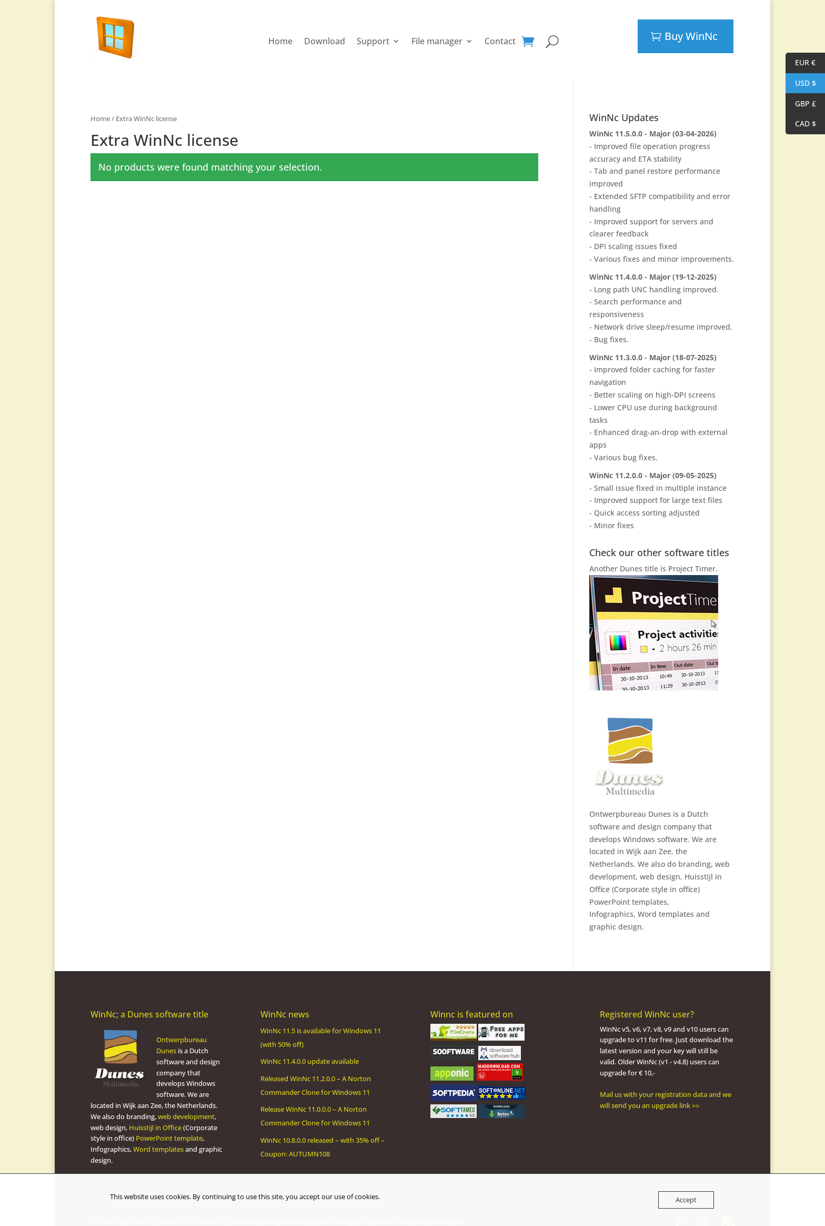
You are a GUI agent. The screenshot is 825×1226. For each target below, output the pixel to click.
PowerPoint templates (628, 891)
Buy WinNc (691, 36)
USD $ (801, 83)
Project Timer (692, 558)
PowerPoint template (169, 1127)
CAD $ (801, 124)
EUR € (801, 63)
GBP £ (801, 104)
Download (324, 36)
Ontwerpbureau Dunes (630, 803)
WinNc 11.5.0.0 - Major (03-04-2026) (653, 123)
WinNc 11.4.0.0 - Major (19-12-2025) (653, 266)
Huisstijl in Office (155, 1117)
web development (186, 1106)
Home (280, 36)
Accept (686, 1199)
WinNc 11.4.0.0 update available (309, 1050)
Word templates (666, 903)
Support (373, 36)
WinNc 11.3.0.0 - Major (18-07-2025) (653, 347)
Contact (500, 36)
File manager (436, 36)
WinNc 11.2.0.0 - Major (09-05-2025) (653, 465)
